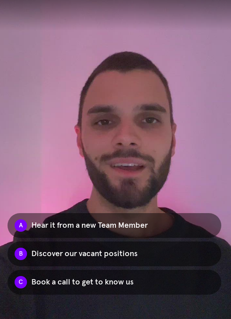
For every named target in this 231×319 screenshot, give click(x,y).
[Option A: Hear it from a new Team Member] (114, 225)
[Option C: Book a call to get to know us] (114, 282)
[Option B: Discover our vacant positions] (114, 253)
